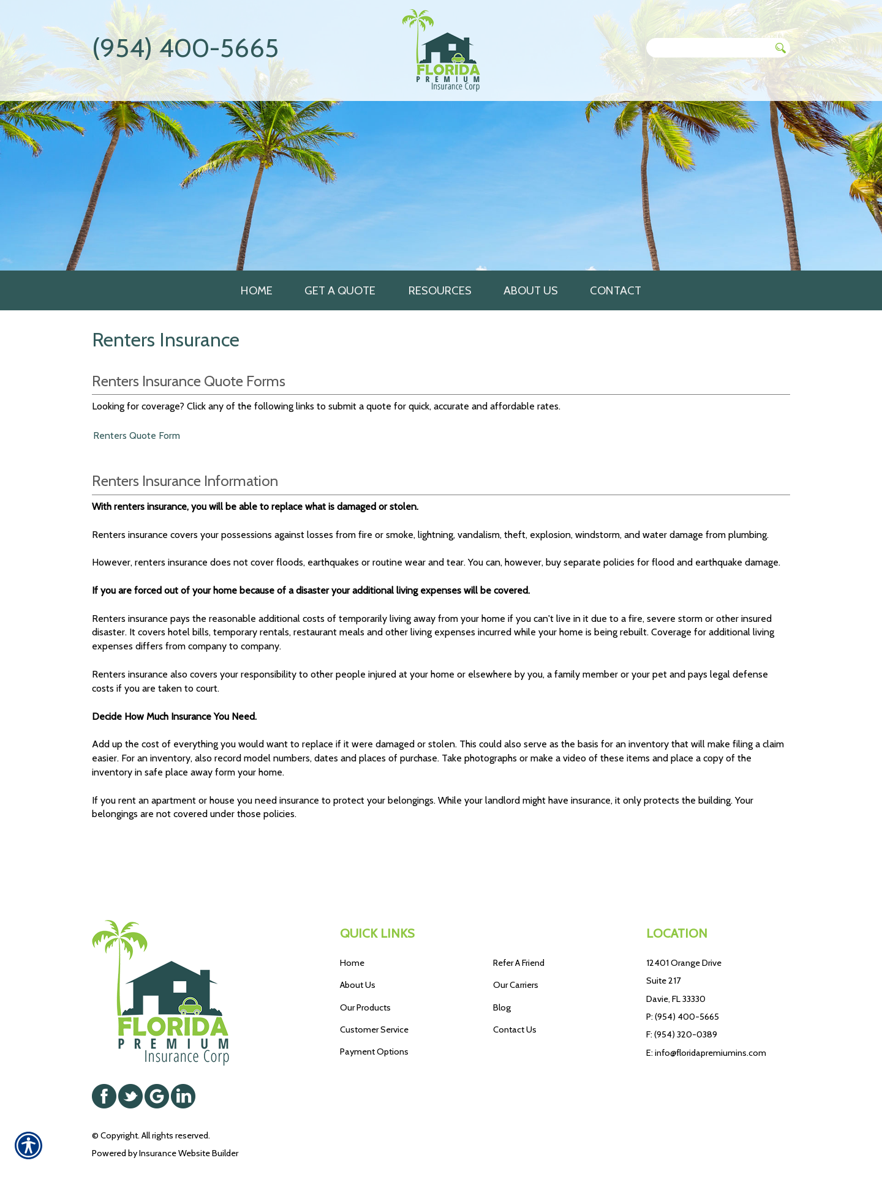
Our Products (365, 975)
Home (352, 930)
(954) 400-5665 (185, 48)
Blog (502, 975)
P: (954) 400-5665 (682, 984)
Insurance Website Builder (188, 1121)
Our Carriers (515, 953)
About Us (357, 953)
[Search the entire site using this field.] (708, 48)
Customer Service (374, 997)
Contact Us (515, 997)
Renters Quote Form (136, 447)
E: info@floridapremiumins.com (706, 1020)
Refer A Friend (519, 930)
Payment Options (374, 1020)
